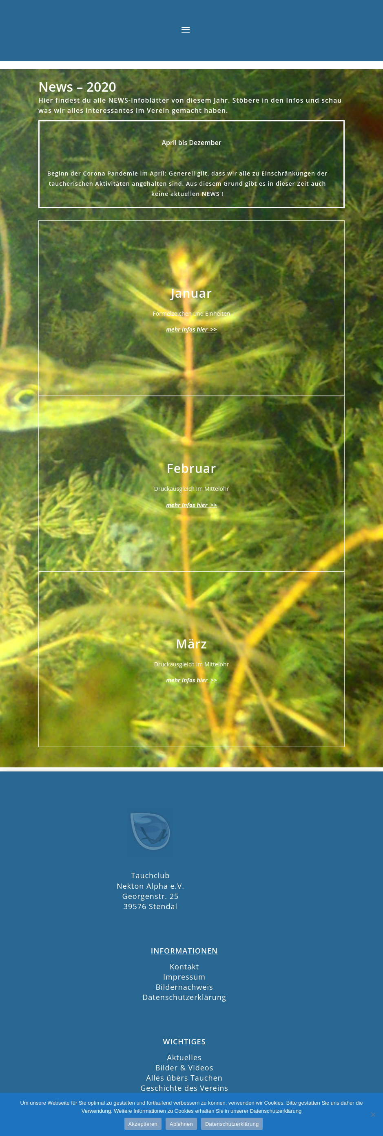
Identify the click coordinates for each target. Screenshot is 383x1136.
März (191, 643)
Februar (191, 468)
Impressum (184, 977)
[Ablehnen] (373, 1114)
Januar (191, 293)
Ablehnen (181, 1124)
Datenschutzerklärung (184, 997)
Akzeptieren (142, 1124)
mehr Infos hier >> (191, 329)
